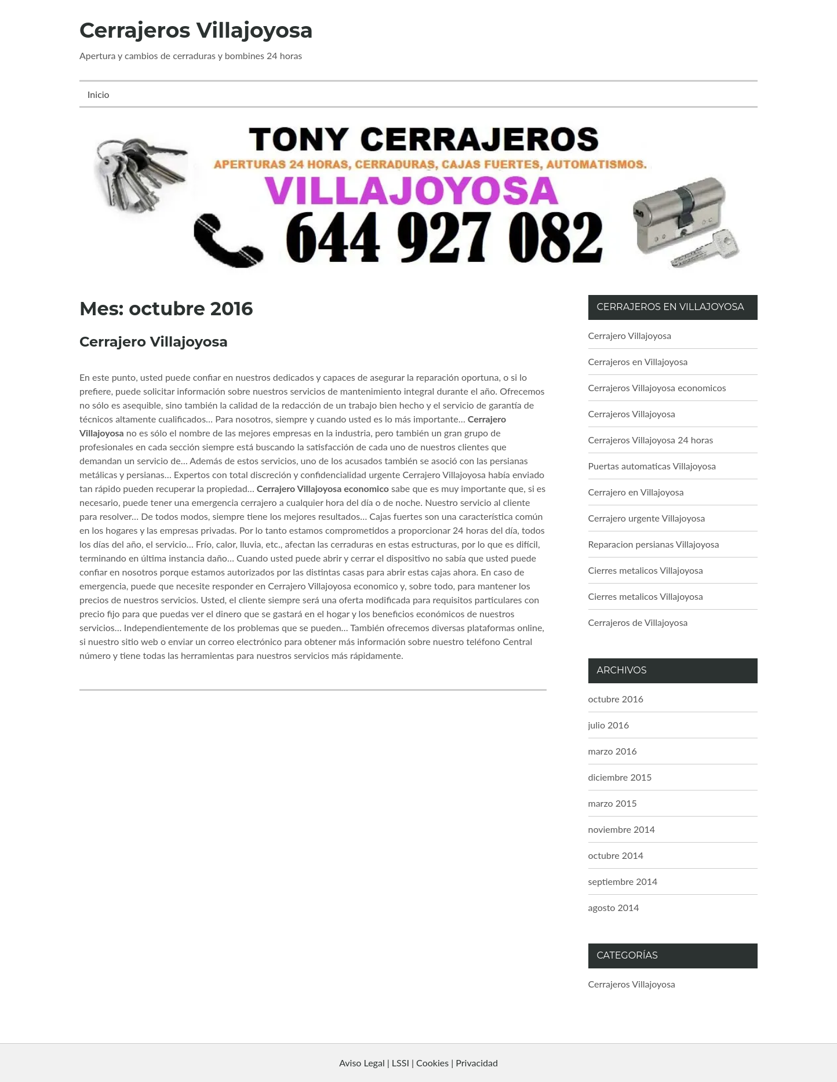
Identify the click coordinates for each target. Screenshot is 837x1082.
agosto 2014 (613, 907)
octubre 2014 (616, 855)
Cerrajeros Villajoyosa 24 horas (651, 439)
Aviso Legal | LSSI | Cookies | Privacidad (418, 1062)
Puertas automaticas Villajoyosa (652, 465)
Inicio (99, 94)
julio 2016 (608, 724)
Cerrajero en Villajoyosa (636, 491)
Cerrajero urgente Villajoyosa (646, 517)
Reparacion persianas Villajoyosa (653, 543)
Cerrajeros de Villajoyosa (638, 622)
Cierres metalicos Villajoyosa (645, 569)
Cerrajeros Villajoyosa (196, 30)
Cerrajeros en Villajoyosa (638, 361)
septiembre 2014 (623, 881)
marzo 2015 (612, 802)
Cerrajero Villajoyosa (153, 341)
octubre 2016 (616, 698)
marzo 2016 (612, 750)
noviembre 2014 (622, 829)
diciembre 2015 (620, 776)
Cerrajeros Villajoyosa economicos (657, 387)
